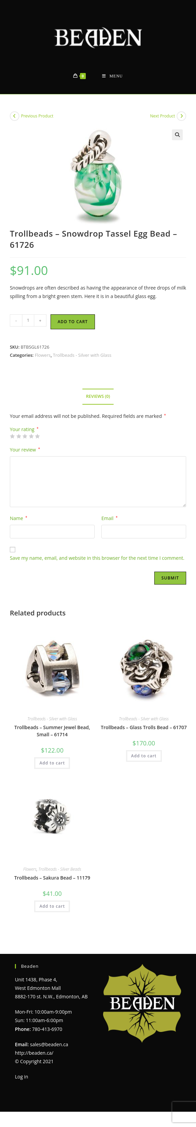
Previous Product (37, 116)
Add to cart (73, 322)
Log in (21, 1076)
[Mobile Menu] (112, 76)
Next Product (162, 116)
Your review (25, 449)
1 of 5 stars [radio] (12, 436)
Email (109, 518)
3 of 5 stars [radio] (24, 436)
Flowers (43, 355)
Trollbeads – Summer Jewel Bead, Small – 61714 (52, 731)
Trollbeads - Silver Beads (59, 869)
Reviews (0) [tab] (98, 396)
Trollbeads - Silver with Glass (82, 355)
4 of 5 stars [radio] (31, 436)
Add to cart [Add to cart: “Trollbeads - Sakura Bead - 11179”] (52, 906)
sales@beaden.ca (49, 1044)
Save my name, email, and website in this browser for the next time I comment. (97, 558)
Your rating (24, 429)
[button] (177, 134)
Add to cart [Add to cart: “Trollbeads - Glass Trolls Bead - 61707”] (144, 756)
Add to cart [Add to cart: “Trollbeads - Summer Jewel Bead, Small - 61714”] (52, 763)
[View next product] (181, 116)
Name (18, 518)
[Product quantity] (28, 320)
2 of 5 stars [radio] (18, 436)
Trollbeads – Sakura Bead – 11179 (52, 877)
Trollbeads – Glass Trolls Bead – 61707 (144, 727)
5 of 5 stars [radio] (37, 436)
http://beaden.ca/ (34, 1053)
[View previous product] (14, 116)
